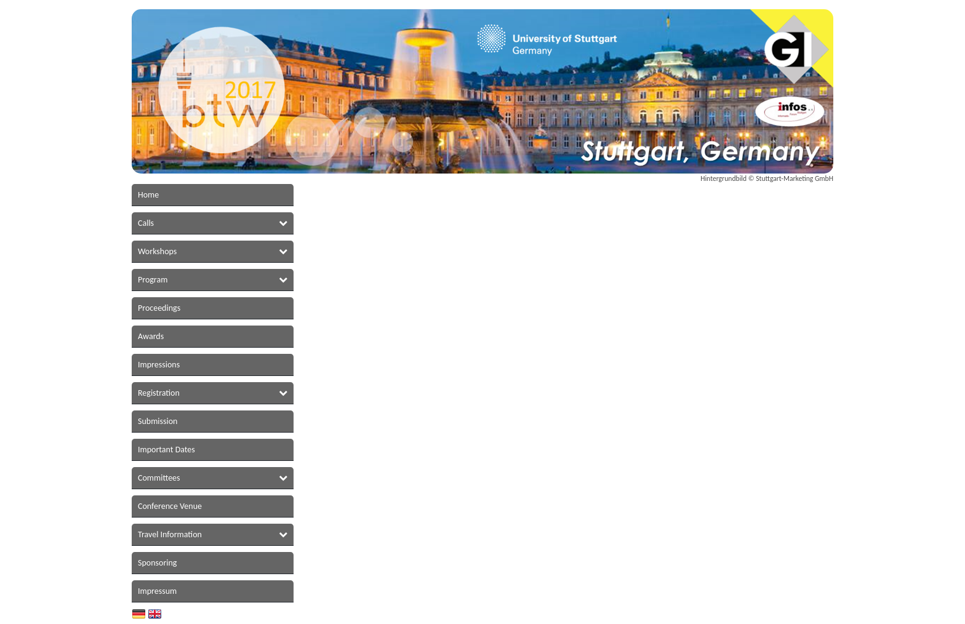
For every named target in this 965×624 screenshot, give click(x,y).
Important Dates (166, 449)
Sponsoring (157, 563)
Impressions (159, 364)
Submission (157, 421)
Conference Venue (170, 506)
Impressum (157, 591)
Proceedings (159, 308)
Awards (151, 336)
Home (148, 195)
